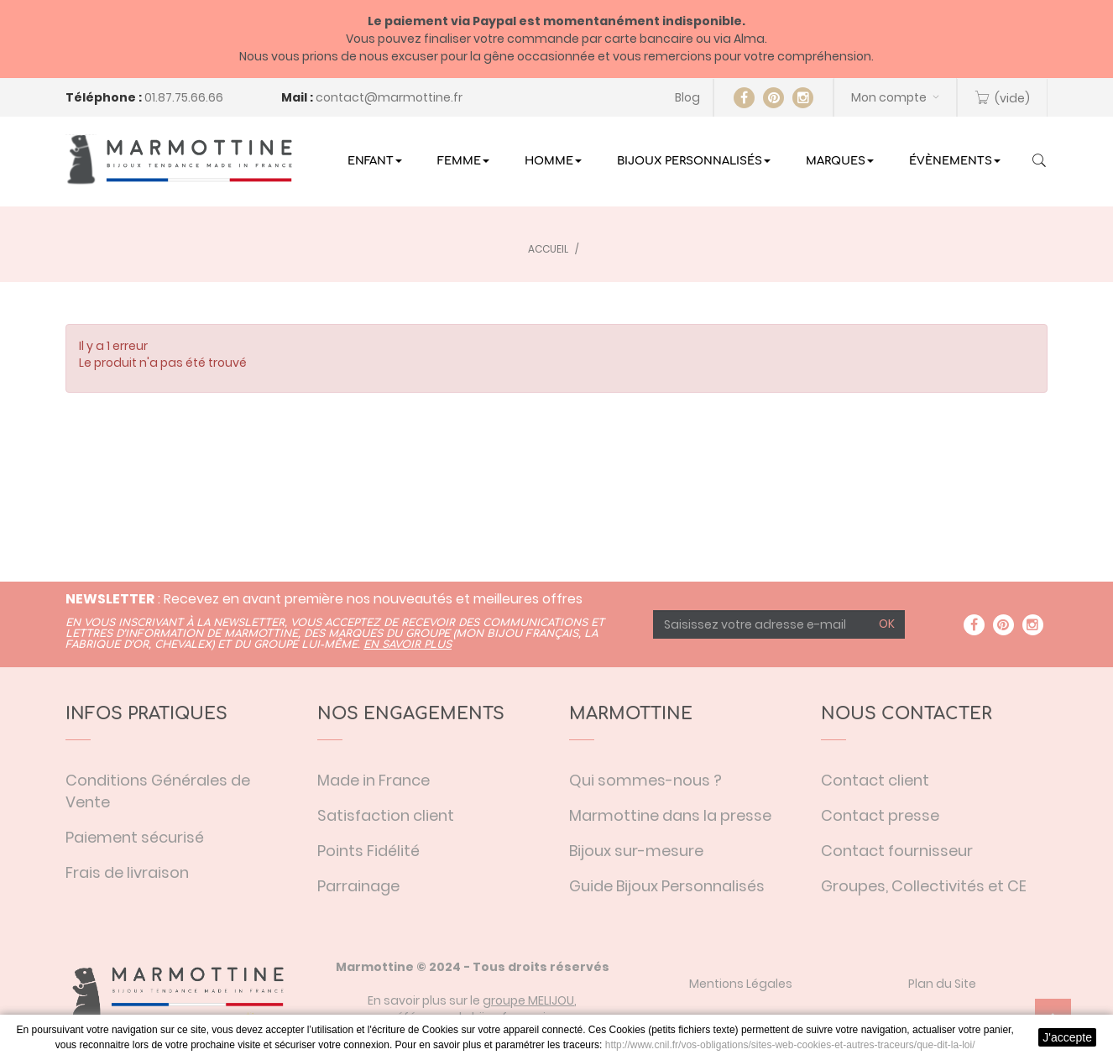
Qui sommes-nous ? (645, 780)
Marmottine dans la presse (670, 815)
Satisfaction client (385, 815)
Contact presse (880, 815)
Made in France (373, 780)
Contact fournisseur (897, 850)
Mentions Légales (740, 983)
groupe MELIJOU (528, 1000)
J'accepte (1067, 1037)
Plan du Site (942, 983)
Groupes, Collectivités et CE (924, 885)
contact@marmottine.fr (389, 97)
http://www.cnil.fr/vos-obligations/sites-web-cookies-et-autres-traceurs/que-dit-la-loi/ (790, 1045)
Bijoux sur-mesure (636, 850)
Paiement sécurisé (134, 837)
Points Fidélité (368, 850)
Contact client (875, 780)
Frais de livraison (127, 872)
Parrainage (358, 885)
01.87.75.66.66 (183, 97)
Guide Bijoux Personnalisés (667, 885)
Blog (687, 97)
